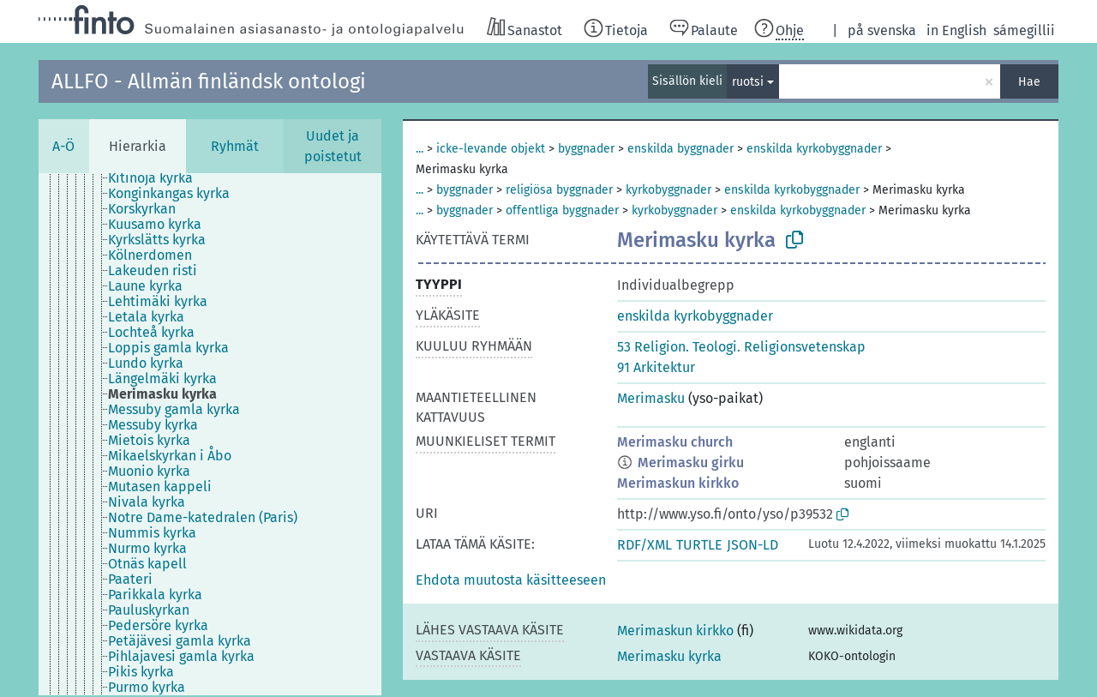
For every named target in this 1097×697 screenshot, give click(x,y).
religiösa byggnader (559, 190)
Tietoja (626, 30)
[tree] (210, 434)
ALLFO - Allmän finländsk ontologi (208, 81)
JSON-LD (752, 545)
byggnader (586, 148)
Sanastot (534, 30)
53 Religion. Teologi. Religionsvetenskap (741, 347)
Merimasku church (675, 442)
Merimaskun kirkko (678, 483)
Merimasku (651, 398)
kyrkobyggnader (668, 190)
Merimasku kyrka (669, 656)
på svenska (882, 30)
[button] (511, 580)
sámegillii (1024, 30)
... (419, 148)
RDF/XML (644, 545)
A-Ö (63, 146)
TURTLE (699, 545)
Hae (1029, 82)
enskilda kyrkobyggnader (814, 148)
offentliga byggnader (562, 210)
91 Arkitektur (656, 367)
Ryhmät (235, 146)
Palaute (714, 30)
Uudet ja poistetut (333, 146)
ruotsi (748, 82)
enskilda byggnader (680, 148)
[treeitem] (157, 178)
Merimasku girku (691, 462)
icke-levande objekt (490, 148)
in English (956, 30)
